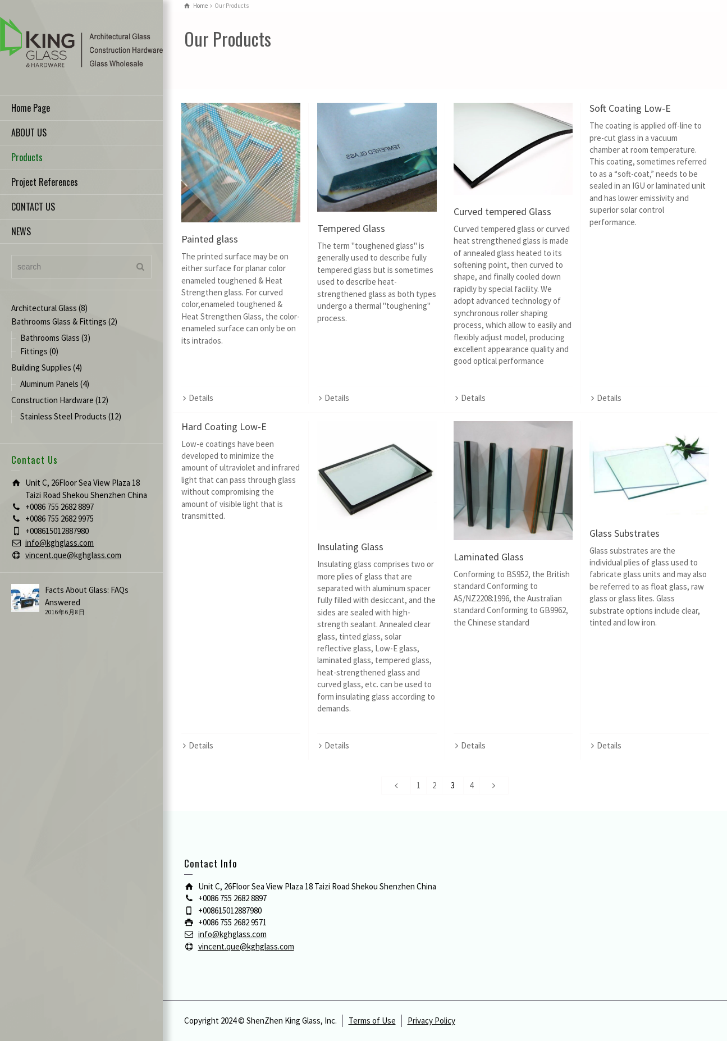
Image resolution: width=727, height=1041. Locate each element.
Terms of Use (372, 1020)
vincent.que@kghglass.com (73, 555)
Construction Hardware (52, 400)
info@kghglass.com (59, 542)
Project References (44, 182)
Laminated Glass (489, 556)
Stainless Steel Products (63, 416)
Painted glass (209, 238)
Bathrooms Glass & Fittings (59, 321)
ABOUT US (29, 132)
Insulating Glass (350, 546)
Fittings (34, 351)
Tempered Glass (351, 228)
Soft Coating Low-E (630, 108)
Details (201, 397)
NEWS (21, 231)
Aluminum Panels (49, 383)
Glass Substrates (624, 533)
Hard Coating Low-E (224, 426)
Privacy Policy (431, 1020)
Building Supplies (41, 367)
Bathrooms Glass (50, 337)
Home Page (30, 108)
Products (27, 157)
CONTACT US (33, 206)
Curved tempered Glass (502, 211)
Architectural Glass (44, 308)
